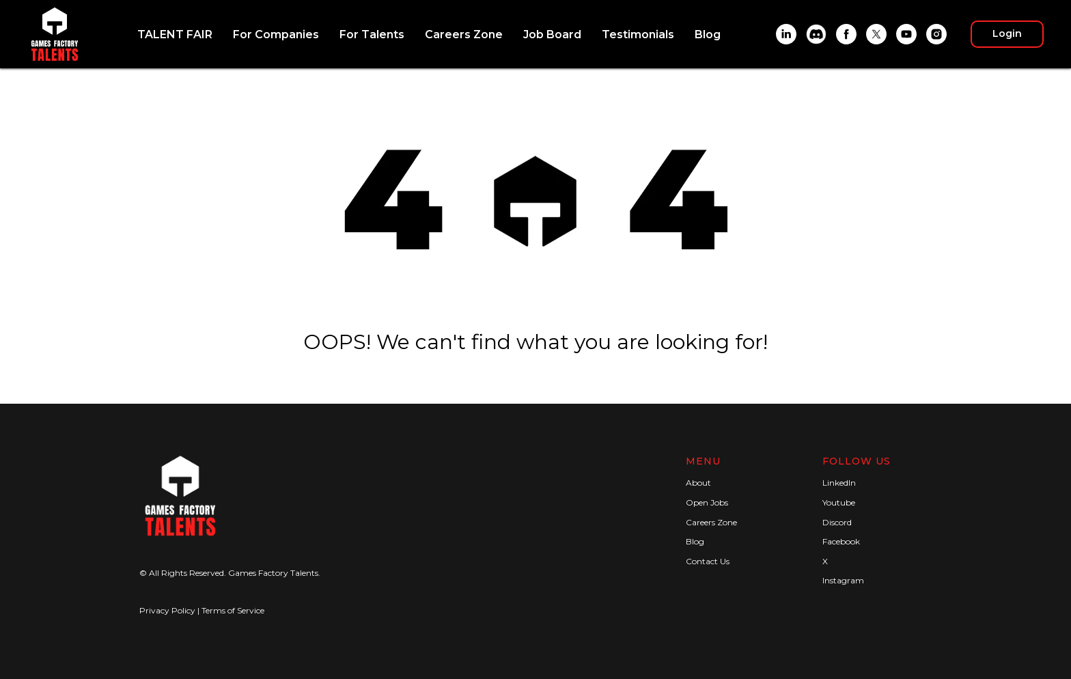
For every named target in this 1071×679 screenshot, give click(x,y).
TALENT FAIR (174, 34)
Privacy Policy (167, 610)
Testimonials (638, 34)
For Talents (371, 34)
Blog (708, 34)
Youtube (838, 502)
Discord (837, 522)
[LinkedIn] (786, 34)
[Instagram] (936, 34)
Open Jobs (707, 502)
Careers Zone (464, 34)
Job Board (552, 34)
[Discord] (816, 34)
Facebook (841, 541)
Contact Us (707, 561)
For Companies (276, 34)
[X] (876, 34)
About (698, 482)
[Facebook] (846, 34)
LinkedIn (839, 482)
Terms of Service (232, 610)
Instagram (843, 580)
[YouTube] (906, 34)
